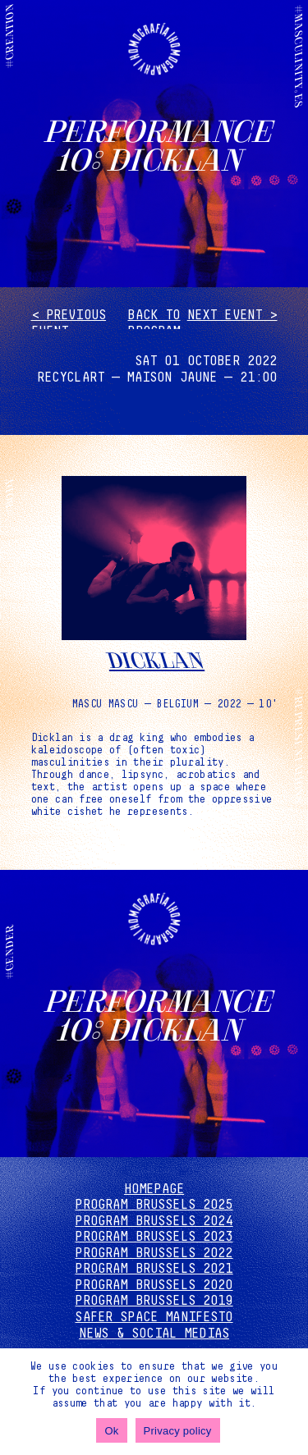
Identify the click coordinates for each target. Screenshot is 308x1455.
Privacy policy (178, 1431)
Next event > (232, 315)
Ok (111, 1431)
